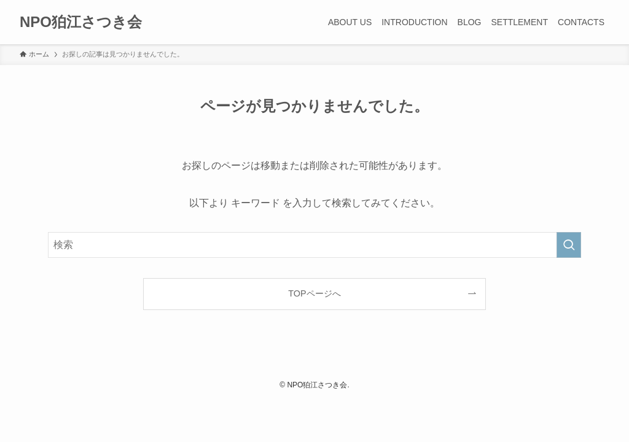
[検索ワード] (314, 245)
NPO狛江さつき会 (81, 22)
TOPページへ (314, 293)
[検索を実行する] (569, 245)
